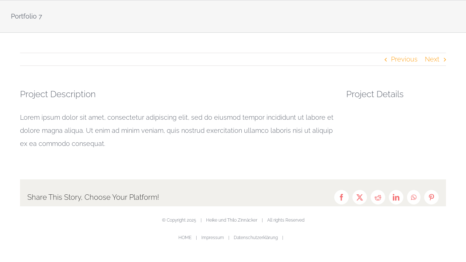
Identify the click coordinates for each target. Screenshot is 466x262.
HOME (184, 237)
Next (432, 59)
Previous (404, 59)
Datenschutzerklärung (256, 237)
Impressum (212, 237)
